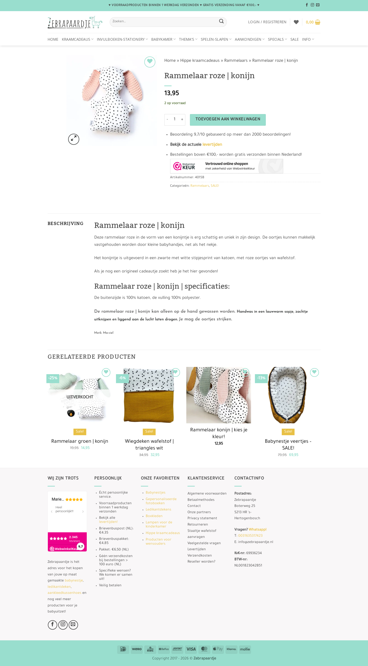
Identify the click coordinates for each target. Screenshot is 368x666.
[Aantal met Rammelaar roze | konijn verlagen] (167, 119)
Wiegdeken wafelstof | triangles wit (149, 445)
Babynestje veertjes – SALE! (288, 445)
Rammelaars (236, 61)
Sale (294, 39)
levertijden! (108, 522)
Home (53, 39)
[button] (267, 21)
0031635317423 (250, 536)
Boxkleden (154, 517)
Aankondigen (250, 39)
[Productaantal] (174, 119)
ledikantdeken (59, 587)
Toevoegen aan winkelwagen (227, 119)
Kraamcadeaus (78, 39)
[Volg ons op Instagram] (312, 5)
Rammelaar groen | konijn (79, 442)
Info (308, 39)
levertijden (212, 145)
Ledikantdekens (158, 510)
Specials (277, 39)
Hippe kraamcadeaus (200, 61)
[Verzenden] (221, 22)
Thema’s (188, 39)
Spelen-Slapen (216, 39)
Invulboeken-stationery (122, 39)
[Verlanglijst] (296, 22)
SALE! (215, 186)
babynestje (74, 581)
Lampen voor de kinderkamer (159, 525)
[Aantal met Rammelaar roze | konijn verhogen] (182, 119)
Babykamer (163, 39)
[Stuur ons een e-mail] (317, 5)
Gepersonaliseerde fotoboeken (161, 502)
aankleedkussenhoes (64, 593)
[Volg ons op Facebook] (307, 5)
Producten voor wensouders (158, 542)
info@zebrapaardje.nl (255, 542)
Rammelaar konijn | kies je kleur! (218, 434)
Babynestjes (156, 493)
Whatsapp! (257, 530)
